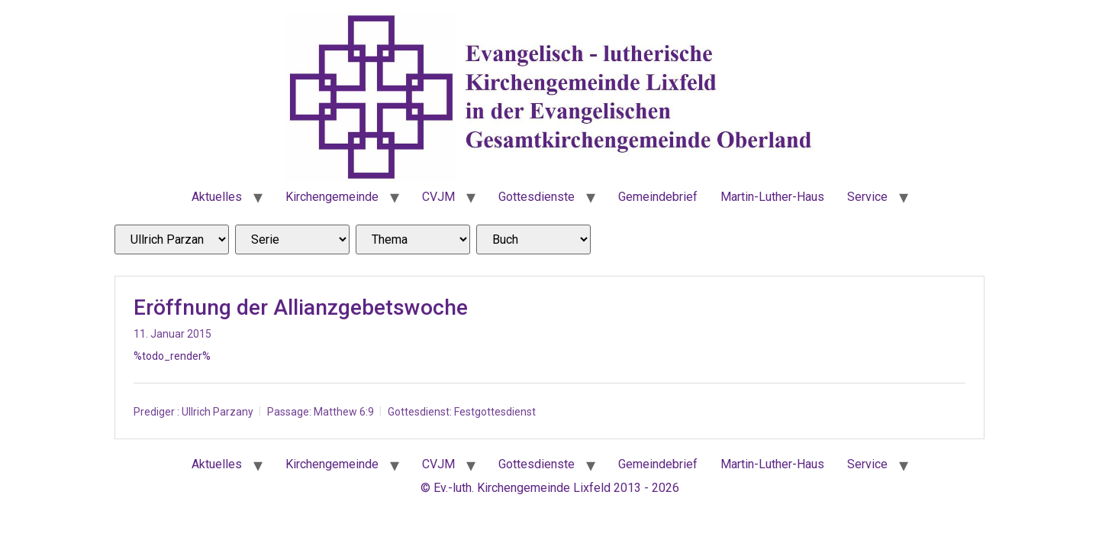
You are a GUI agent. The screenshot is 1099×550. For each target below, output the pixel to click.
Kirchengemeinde (332, 196)
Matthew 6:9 (344, 412)
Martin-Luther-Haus (772, 196)
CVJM (438, 196)
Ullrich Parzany (217, 412)
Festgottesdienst (495, 412)
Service (867, 196)
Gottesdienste (536, 196)
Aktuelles (217, 196)
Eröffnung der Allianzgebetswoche (301, 307)
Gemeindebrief (658, 196)
